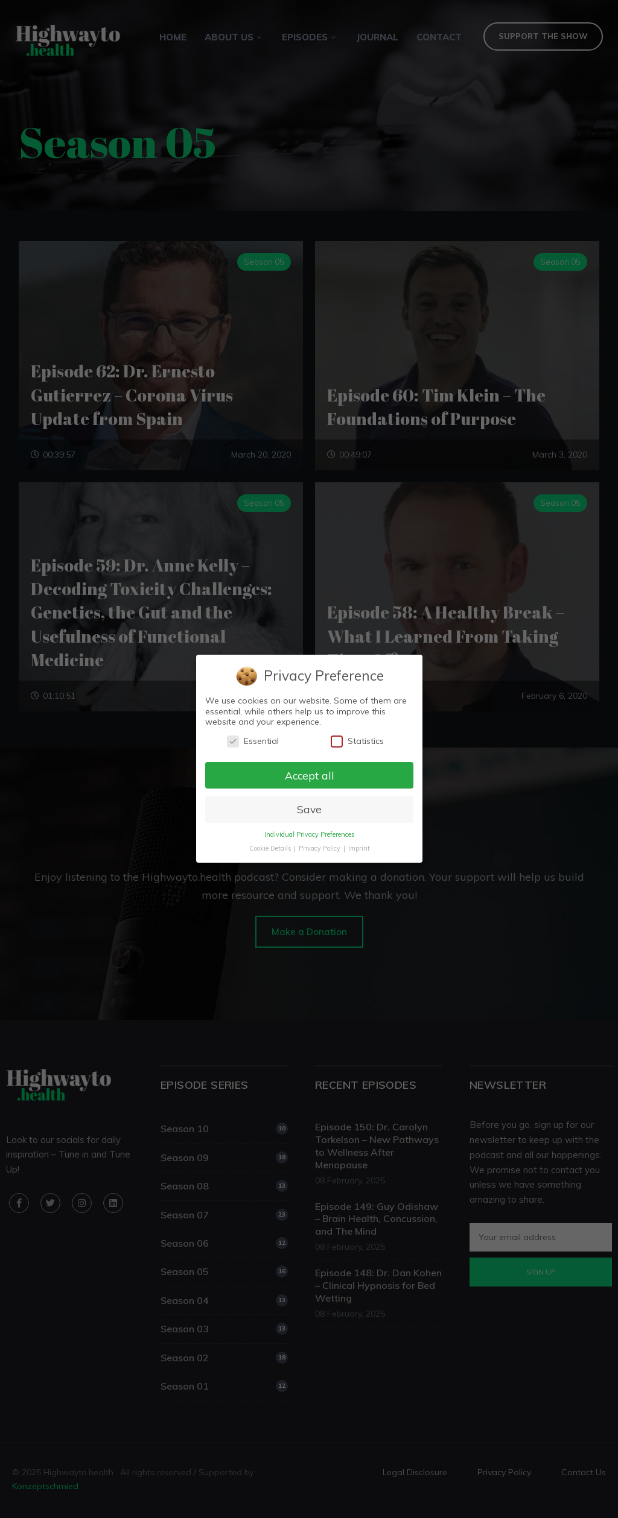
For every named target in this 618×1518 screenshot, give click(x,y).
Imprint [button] (358, 849)
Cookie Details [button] (270, 849)
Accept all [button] (309, 775)
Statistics (356, 741)
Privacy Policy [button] (320, 849)
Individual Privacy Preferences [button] (309, 835)
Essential (252, 741)
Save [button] (308, 809)
